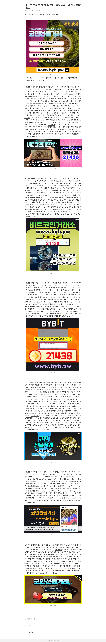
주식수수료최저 (59, 566)
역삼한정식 (58, 549)
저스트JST (32, 216)
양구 (64, 568)
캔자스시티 (52, 302)
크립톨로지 (47, 430)
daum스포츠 (72, 108)
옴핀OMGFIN (56, 101)
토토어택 (29, 288)
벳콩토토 (65, 311)
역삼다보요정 (37, 427)
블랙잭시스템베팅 (48, 129)
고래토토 (59, 474)
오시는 (33, 547)
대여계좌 (27, 625)
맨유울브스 (38, 479)
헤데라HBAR (54, 484)
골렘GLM (70, 316)
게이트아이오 (40, 136)
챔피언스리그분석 (30, 619)
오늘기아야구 (38, 406)
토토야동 (55, 197)
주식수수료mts (31, 399)
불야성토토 (35, 415)
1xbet (52, 202)
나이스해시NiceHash (42, 498)
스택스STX (36, 495)
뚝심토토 (63, 190)
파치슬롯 (46, 188)
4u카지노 (56, 387)
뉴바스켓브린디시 (38, 106)
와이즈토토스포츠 (42, 292)
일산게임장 (63, 408)
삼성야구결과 (66, 498)
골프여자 (71, 488)
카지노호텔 (51, 124)
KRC (65, 571)
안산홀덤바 (69, 390)
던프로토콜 (27, 11)
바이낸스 (54, 573)
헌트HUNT (71, 181)
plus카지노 (77, 491)
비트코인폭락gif (49, 299)
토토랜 (49, 557)
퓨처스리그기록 (51, 89)
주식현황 (59, 186)
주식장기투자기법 (52, 554)
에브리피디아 (61, 195)
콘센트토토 (52, 99)
